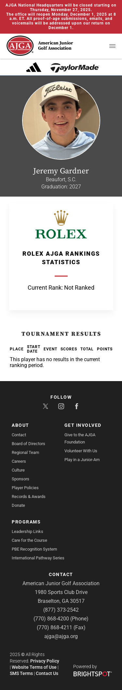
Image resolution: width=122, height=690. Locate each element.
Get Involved (83, 425)
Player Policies (25, 487)
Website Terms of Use (34, 667)
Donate (18, 505)
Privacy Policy (44, 661)
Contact (19, 434)
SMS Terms (21, 673)
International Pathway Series (38, 557)
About (20, 425)
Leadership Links (27, 531)
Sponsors (20, 478)
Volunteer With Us (80, 450)
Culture (18, 470)
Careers (19, 461)
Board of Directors (28, 443)
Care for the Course (29, 540)
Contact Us (47, 673)
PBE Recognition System (34, 549)
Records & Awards (29, 496)
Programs (26, 521)
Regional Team (25, 452)
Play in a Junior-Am (82, 459)
